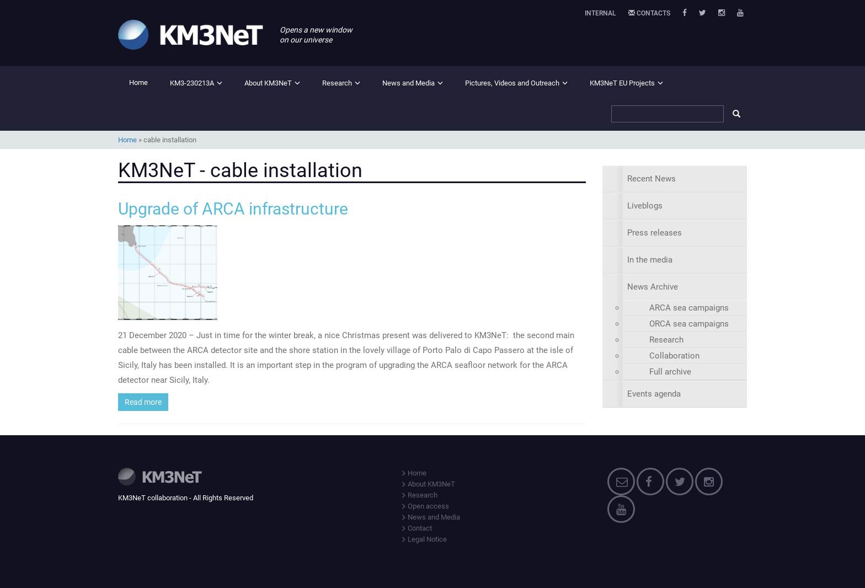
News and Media (408, 83)
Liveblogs (645, 206)
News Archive (652, 287)
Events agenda (654, 394)
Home (138, 82)
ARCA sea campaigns (689, 308)
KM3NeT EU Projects (622, 83)
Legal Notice (424, 539)
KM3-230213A (192, 83)
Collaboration (674, 356)
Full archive (670, 372)
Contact (416, 528)
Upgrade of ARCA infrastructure (233, 208)
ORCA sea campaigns (689, 324)
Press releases (654, 233)
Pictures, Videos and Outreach (512, 83)
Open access (425, 506)
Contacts (649, 13)
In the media (649, 260)
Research (337, 83)
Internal (600, 13)
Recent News (651, 179)
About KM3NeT (268, 83)
